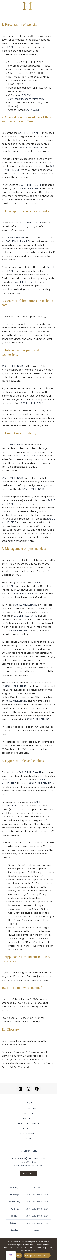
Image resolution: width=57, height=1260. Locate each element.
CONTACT (28, 1128)
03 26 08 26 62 (28, 1162)
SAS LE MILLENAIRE (29, 133)
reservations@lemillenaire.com (28, 1158)
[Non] (53, 1248)
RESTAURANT (28, 1108)
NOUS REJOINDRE (28, 1123)
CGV (28, 1138)
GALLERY (28, 1118)
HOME (28, 1103)
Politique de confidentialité (37, 1255)
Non (19, 1255)
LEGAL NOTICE (28, 1133)
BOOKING (28, 1173)
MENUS (28, 1113)
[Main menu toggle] (51, 6)
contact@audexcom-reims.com (26, 99)
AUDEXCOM (25, 95)
